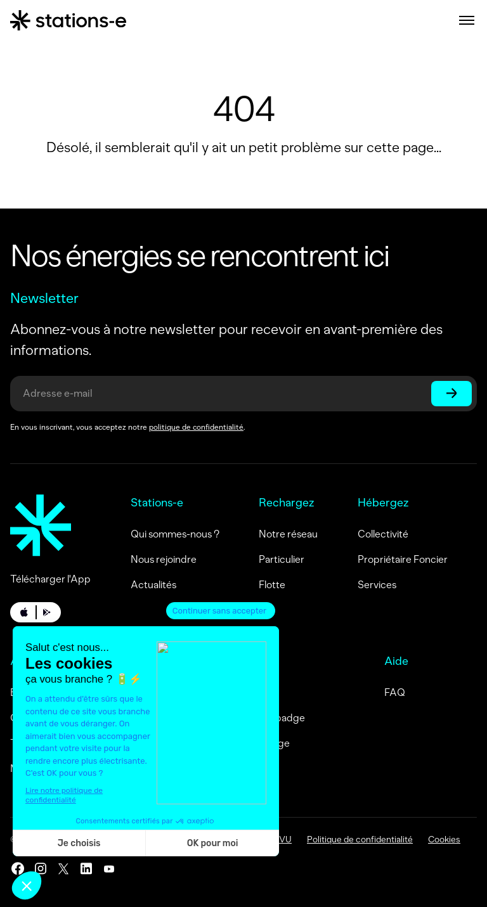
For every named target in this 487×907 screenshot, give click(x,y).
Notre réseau (288, 534)
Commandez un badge (253, 718)
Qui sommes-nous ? (175, 534)
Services (377, 585)
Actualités (153, 585)
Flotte (272, 585)
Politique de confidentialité (360, 839)
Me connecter (234, 692)
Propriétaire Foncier (403, 559)
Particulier (281, 559)
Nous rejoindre (164, 559)
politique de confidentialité (196, 427)
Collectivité (383, 534)
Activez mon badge (246, 743)
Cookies (444, 839)
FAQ (394, 692)
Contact (220, 768)
